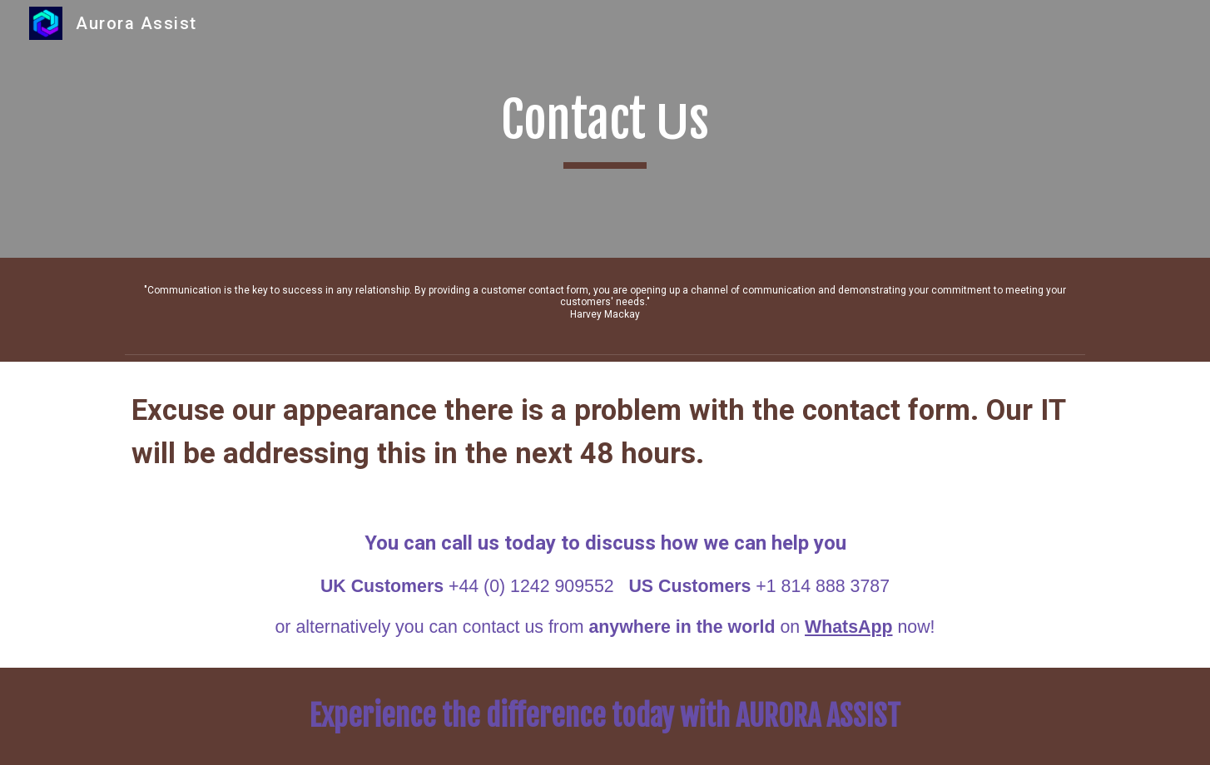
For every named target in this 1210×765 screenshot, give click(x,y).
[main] (605, 128)
